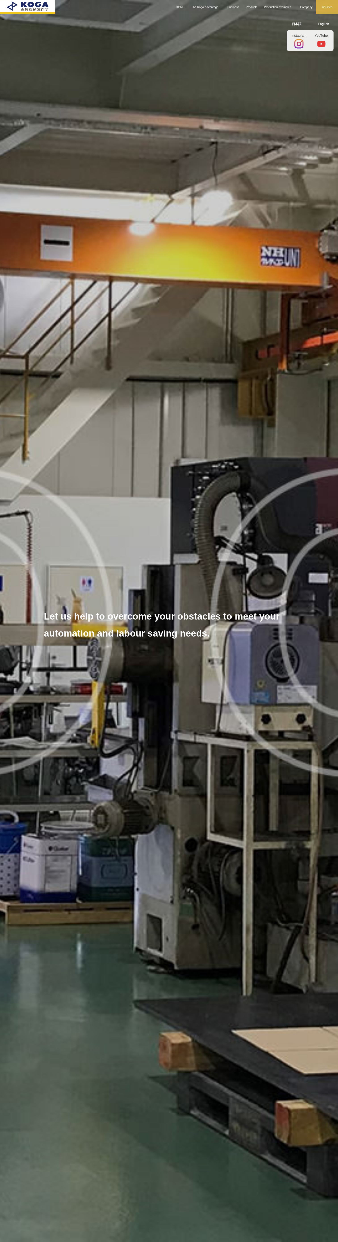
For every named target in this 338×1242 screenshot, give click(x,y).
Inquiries (326, 7)
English (323, 24)
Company (306, 7)
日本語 (296, 24)
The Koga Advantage (204, 7)
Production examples (277, 7)
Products (251, 7)
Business (233, 7)
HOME (180, 7)
